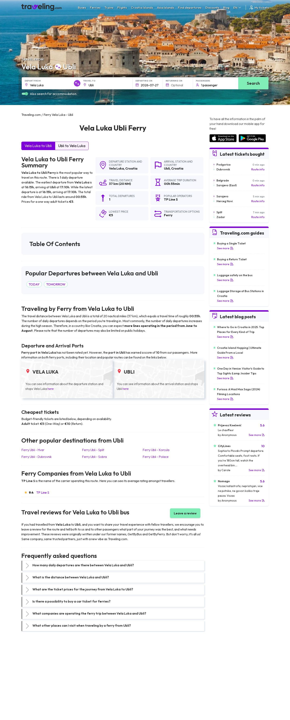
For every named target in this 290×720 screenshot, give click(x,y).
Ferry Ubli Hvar (32, 450)
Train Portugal (156, 665)
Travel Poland (32, 694)
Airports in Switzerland (223, 682)
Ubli (167, 168)
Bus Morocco (93, 665)
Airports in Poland (220, 698)
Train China (154, 673)
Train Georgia (156, 677)
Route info (258, 169)
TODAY (34, 284)
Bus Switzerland (95, 698)
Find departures (189, 7)
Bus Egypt (91, 690)
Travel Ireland (32, 703)
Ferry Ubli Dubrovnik (36, 457)
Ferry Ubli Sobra (94, 457)
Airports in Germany (222, 690)
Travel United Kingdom (37, 665)
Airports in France (220, 669)
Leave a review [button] (185, 513)
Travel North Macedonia (38, 669)
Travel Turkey (32, 686)
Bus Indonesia (94, 707)
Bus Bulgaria (93, 669)
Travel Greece (32, 677)
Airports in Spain (219, 665)
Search (253, 83)
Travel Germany (33, 682)
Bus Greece (92, 682)
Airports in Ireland (220, 673)
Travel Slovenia (33, 698)
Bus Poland (92, 694)
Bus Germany (93, 673)
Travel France (32, 690)
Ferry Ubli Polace (156, 457)
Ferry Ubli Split (93, 450)
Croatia (131, 168)
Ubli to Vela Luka (71, 145)
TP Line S (42, 492)
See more (225, 248)
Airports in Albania (220, 694)
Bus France (92, 686)
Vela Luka (116, 168)
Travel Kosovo (32, 707)
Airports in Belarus (221, 677)
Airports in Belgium (221, 703)
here (51, 389)
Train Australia (156, 682)
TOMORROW (55, 284)
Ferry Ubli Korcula (156, 450)
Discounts (212, 7)
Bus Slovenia (93, 677)
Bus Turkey (92, 703)
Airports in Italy (218, 686)
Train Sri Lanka (156, 669)
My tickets (259, 7)
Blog (226, 7)
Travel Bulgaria (32, 673)
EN (237, 7)
